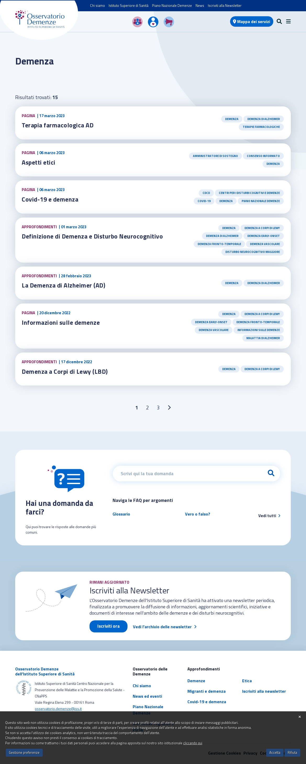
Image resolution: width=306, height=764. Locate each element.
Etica (247, 681)
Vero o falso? (197, 514)
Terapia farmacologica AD (58, 125)
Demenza (231, 119)
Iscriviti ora (108, 626)
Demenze (196, 681)
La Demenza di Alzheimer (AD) (63, 285)
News (200, 5)
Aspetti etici (39, 162)
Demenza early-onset (263, 236)
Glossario (121, 514)
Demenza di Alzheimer (263, 119)
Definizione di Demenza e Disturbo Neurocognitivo (93, 236)
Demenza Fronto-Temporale (219, 244)
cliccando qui (192, 743)
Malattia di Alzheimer (263, 338)
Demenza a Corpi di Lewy (262, 228)
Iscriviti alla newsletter (264, 691)
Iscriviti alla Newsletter (225, 5)
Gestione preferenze (24, 752)
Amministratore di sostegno (215, 156)
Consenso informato (263, 156)
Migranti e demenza (206, 691)
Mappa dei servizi (251, 21)
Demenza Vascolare (265, 244)
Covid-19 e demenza (50, 199)
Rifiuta (292, 752)
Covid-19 (204, 201)
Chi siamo (97, 5)
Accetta (274, 752)
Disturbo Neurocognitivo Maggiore (252, 252)
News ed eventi (147, 696)
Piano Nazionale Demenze (172, 5)
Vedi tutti (269, 516)
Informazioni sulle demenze (61, 322)
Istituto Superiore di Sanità (128, 5)
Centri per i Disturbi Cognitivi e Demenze (249, 193)
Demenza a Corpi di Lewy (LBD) (65, 371)
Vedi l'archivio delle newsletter (162, 627)
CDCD (206, 193)
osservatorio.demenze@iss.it (58, 708)
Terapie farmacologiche (261, 127)
